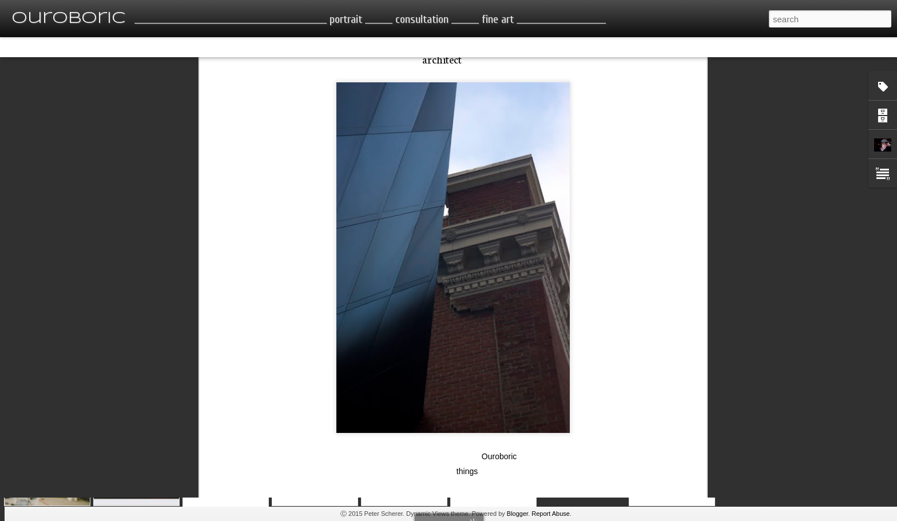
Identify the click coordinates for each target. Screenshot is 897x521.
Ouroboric (499, 396)
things (467, 411)
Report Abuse (550, 513)
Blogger (517, 513)
